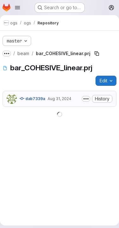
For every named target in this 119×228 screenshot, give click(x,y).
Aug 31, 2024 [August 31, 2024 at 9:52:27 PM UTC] (59, 98)
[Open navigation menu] (17, 8)
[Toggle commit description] (86, 99)
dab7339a (32, 98)
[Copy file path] (97, 53)
